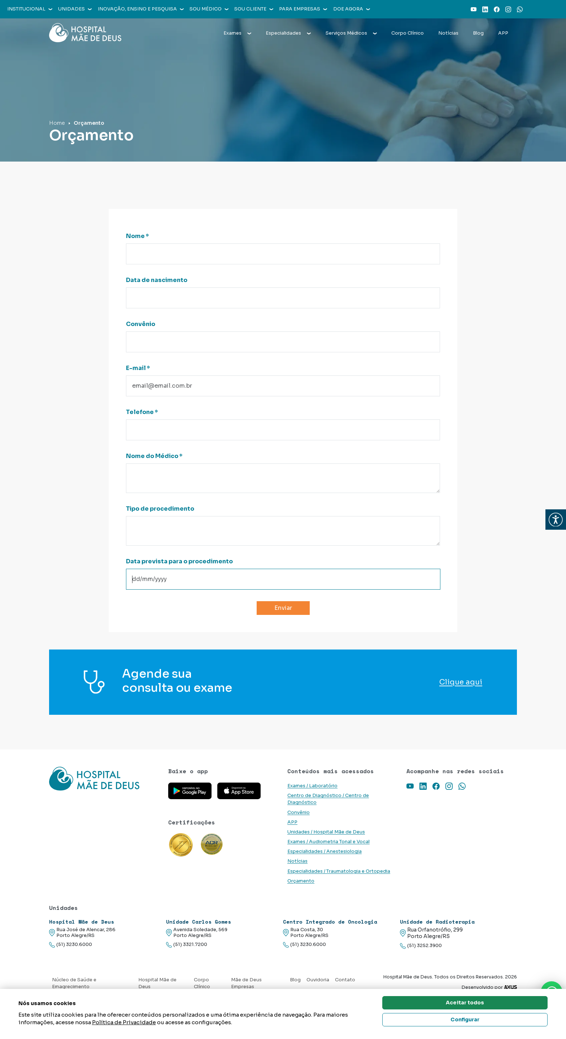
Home (57, 123)
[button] (555, 519)
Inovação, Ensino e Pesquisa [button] (141, 9)
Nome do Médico (154, 456)
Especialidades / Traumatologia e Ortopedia (338, 871)
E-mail (138, 368)
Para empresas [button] (303, 9)
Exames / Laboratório (312, 786)
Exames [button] (237, 33)
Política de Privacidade (124, 1022)
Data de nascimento (156, 280)
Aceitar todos (465, 1002)
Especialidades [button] (288, 33)
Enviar (283, 608)
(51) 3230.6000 (70, 945)
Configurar (464, 1019)
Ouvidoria (317, 980)
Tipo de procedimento (160, 508)
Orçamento (300, 881)
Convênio (140, 324)
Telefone (142, 412)
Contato (345, 980)
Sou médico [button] (209, 9)
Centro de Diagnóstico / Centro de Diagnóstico (328, 799)
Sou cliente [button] (253, 9)
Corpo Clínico (407, 33)
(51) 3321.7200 (186, 945)
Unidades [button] (75, 9)
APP (503, 33)
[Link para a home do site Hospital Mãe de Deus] (104, 779)
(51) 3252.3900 (421, 946)
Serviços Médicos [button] (351, 33)
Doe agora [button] (351, 9)
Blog (478, 33)
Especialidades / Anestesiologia (324, 851)
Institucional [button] (29, 9)
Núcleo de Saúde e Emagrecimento (74, 983)
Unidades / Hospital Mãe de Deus (326, 832)
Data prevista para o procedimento (179, 561)
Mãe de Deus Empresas (246, 983)
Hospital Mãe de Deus (157, 983)
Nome (137, 236)
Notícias (448, 33)
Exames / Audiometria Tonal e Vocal (328, 842)
